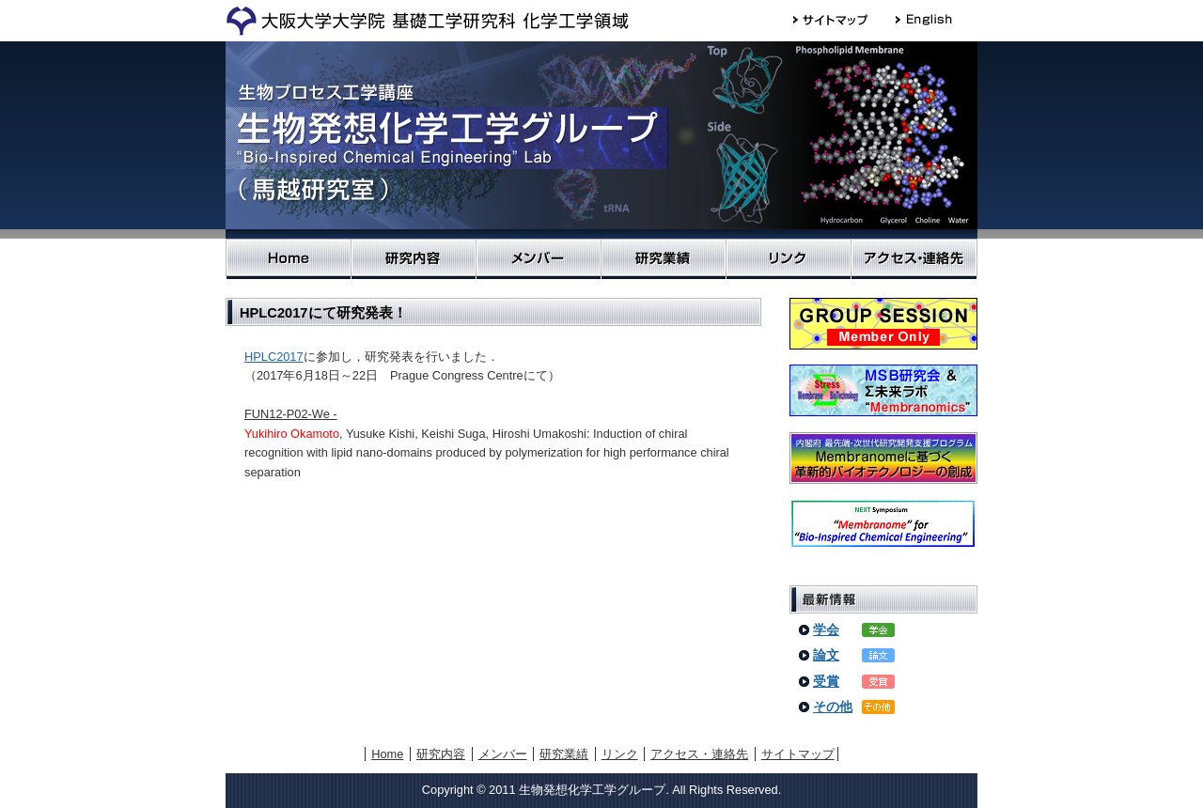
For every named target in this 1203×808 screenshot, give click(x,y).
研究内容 (413, 259)
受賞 (826, 681)
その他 (832, 706)
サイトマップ (844, 19)
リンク (788, 259)
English (933, 19)
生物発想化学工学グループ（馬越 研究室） (601, 140)
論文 (826, 654)
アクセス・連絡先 (914, 259)
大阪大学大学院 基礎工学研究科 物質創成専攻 (427, 21)
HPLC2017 (274, 357)
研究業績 (663, 259)
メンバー (538, 259)
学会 (826, 629)
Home (288, 259)
